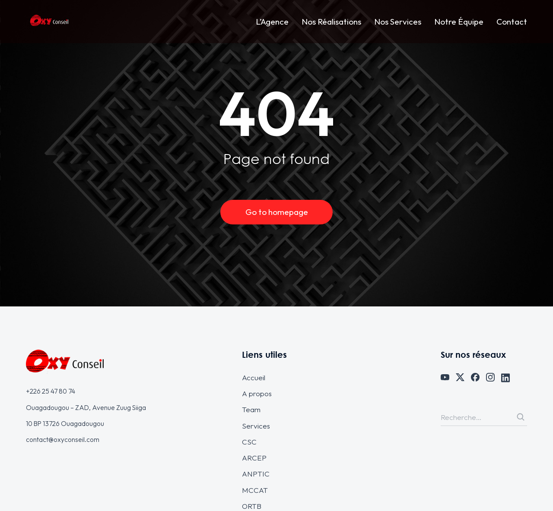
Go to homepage (276, 212)
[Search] (520, 416)
